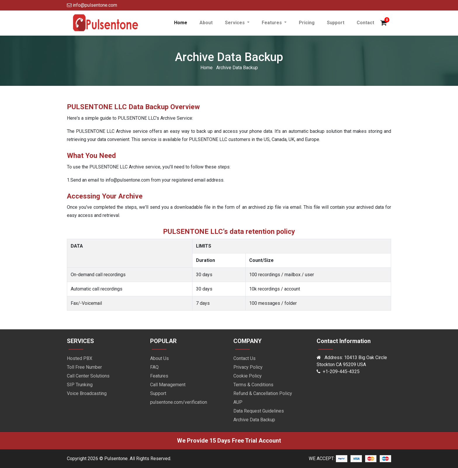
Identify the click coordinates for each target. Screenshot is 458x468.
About (206, 22)
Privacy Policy (248, 367)
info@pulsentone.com (92, 5)
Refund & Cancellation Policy (262, 393)
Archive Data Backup (254, 419)
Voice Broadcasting (87, 393)
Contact (365, 22)
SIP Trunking (80, 384)
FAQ (154, 367)
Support (335, 22)
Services (235, 22)
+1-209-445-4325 (341, 371)
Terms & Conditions (253, 384)
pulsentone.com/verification (178, 402)
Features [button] (272, 22)
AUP (237, 402)
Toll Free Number (84, 367)
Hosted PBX (79, 358)
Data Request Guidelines (258, 411)
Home (183, 22)
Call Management (167, 384)
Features (159, 376)
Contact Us (244, 358)
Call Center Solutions (88, 376)
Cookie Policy (247, 376)
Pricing (307, 22)
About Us (159, 358)
